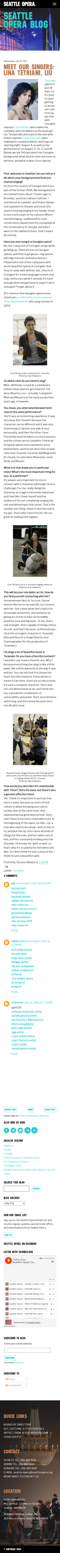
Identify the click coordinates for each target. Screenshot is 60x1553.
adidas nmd (18, 941)
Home (30, 1109)
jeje (13, 883)
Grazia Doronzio (31, 138)
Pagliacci (9, 1145)
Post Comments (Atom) (34, 1116)
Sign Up (8, 1235)
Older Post (50, 1109)
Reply (14, 930)
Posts (10, 1379)
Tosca (7, 1173)
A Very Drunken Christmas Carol (21, 1157)
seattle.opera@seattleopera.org (33, 1472)
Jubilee (8, 1149)
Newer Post (10, 1109)
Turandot (50, 80)
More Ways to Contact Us (21, 1476)
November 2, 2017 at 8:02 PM (33, 883)
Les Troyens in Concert (16, 1161)
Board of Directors (17, 1424)
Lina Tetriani (21, 127)
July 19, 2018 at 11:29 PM (38, 1002)
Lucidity (8, 1153)
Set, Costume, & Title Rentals (24, 1429)
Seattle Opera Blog (26, 20)
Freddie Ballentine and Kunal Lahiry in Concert (29, 1169)
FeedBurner (19, 1362)
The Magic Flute (12, 1165)
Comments (14, 1385)
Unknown (17, 1002)
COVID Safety (13, 1437)
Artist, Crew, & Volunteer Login (26, 1433)
